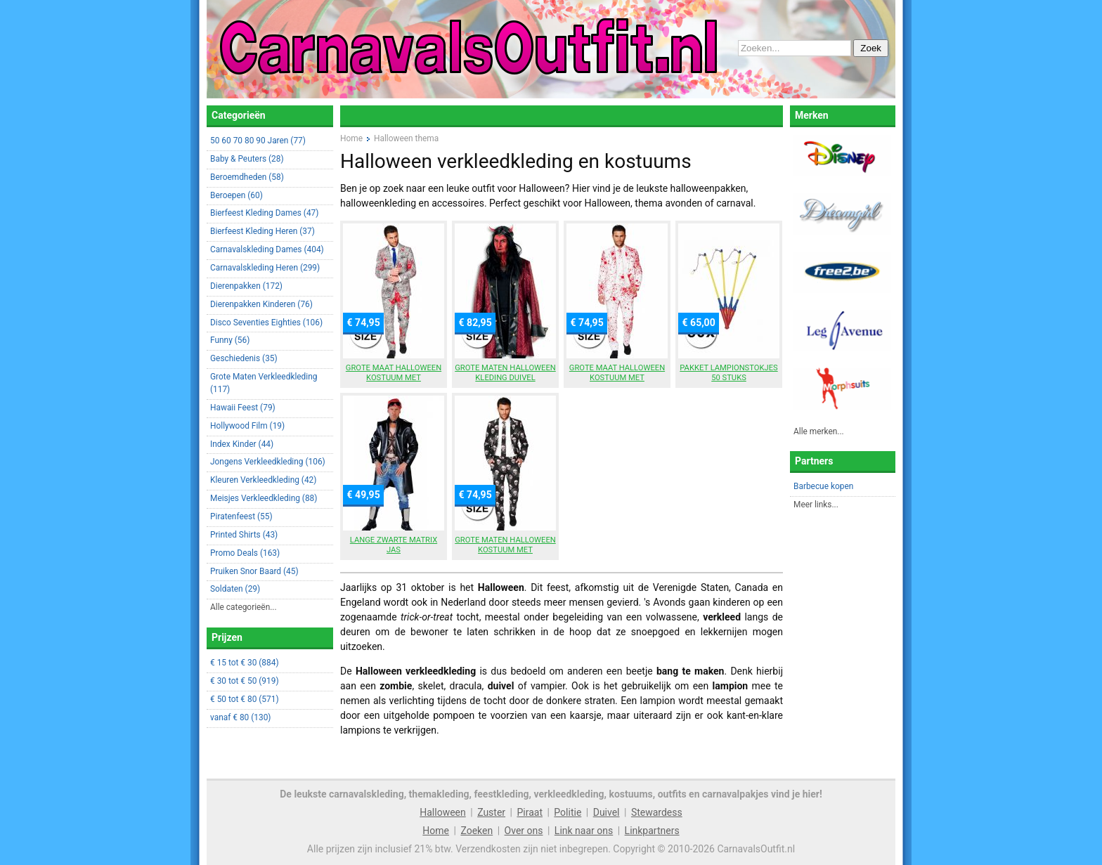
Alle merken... (818, 431)
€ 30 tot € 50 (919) (244, 681)
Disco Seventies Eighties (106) (266, 322)
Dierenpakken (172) (246, 286)
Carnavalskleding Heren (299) (265, 268)
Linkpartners (652, 830)
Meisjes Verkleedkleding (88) (263, 498)
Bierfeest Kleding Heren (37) (262, 231)
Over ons (524, 830)
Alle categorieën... (243, 607)
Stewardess (656, 812)
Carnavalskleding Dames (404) (267, 249)
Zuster (491, 812)
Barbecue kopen (823, 486)
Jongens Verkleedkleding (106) (267, 462)
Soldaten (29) (235, 589)
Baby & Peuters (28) (247, 159)
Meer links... (815, 504)
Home (435, 830)
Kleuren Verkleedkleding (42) (263, 480)
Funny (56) (229, 340)
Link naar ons (584, 830)
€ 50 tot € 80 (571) (244, 699)
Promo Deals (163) (245, 553)
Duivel (606, 812)
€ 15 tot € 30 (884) (244, 663)
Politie (567, 812)
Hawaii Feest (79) (243, 407)
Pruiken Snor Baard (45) (254, 571)
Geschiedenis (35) (244, 358)
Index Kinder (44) (241, 444)
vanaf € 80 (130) (240, 717)
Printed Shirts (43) (244, 535)
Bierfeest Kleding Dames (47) (264, 213)
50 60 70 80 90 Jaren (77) (258, 140)
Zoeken (476, 830)
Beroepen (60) (236, 195)
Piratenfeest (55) (241, 516)
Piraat (530, 812)
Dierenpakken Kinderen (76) (261, 304)
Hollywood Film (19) (247, 426)
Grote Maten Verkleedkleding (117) (263, 383)
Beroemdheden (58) (247, 177)
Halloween (443, 812)
